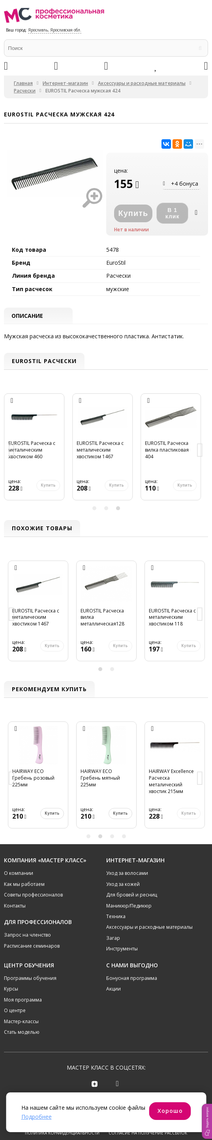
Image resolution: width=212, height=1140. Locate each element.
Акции (113, 989)
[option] (38, 451)
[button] (207, 1121)
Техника (116, 917)
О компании (18, 874)
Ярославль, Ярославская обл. (54, 30)
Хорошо (170, 1110)
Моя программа (23, 1000)
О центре (15, 1011)
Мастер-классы (21, 1021)
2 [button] (106, 509)
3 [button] (118, 509)
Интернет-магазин (65, 83)
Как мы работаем (24, 885)
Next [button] (200, 451)
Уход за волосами (127, 874)
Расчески (25, 90)
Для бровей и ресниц (131, 895)
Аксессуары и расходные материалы (142, 83)
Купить (52, 814)
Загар (113, 938)
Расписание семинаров (32, 946)
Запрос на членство (27, 935)
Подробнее (36, 1116)
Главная (23, 83)
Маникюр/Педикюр (129, 906)
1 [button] (94, 509)
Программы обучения (30, 979)
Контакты (15, 906)
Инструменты (122, 949)
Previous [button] (12, 451)
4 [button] (124, 837)
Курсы (11, 989)
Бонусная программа (131, 979)
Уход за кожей (123, 885)
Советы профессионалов (33, 895)
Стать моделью (21, 1032)
